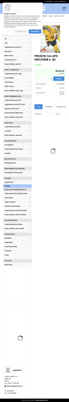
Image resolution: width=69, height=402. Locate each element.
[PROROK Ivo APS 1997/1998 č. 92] (50, 39)
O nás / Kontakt (59, 16)
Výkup (50, 16)
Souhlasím (35, 31)
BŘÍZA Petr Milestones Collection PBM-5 (42, 146)
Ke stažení (48, 107)
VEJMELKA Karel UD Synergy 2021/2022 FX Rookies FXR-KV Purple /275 (22, 316)
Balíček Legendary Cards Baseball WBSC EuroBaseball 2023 (22, 351)
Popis (38, 107)
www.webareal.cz (42, 400)
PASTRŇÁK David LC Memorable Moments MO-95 (58, 151)
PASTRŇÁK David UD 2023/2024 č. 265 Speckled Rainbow (21, 336)
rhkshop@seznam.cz (15, 386)
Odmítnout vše (21, 31)
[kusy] (43, 78)
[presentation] (35, 148)
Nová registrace (61, 1)
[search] (43, 8)
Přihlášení (50, 1)
